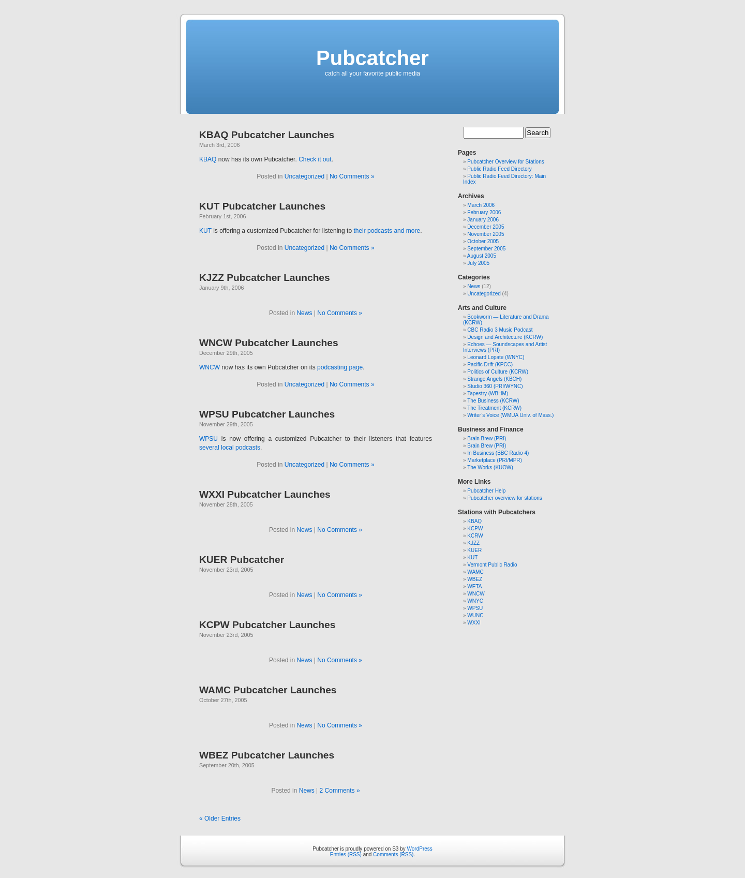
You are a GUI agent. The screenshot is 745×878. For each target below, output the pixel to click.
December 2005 (485, 227)
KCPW (475, 528)
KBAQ (207, 159)
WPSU (208, 438)
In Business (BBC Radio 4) (498, 453)
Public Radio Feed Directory (499, 169)
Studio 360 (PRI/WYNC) (495, 386)
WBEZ (474, 579)
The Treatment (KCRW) (494, 408)
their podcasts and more (386, 230)
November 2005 (485, 234)
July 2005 (478, 263)
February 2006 (484, 212)
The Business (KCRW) (493, 401)
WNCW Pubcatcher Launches (268, 342)
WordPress (420, 849)
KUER (474, 550)
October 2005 (483, 241)
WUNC (475, 615)
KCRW (475, 536)
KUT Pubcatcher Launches (262, 206)
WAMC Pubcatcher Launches (267, 689)
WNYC (475, 601)
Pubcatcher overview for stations (504, 498)
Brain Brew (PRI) (486, 438)
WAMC (475, 572)
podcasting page (340, 367)
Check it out (315, 159)
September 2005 (486, 248)
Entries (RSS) (346, 854)
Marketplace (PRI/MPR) (494, 460)
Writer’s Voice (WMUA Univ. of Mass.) (510, 415)
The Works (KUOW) (490, 467)
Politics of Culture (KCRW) (497, 372)
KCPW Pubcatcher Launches (267, 624)
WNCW (209, 367)
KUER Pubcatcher (241, 559)
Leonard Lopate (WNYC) (495, 357)
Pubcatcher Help (486, 491)
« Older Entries (220, 818)
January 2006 (483, 219)
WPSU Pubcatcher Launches (267, 414)
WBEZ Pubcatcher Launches (266, 755)
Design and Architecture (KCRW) (505, 337)
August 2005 (481, 256)
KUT (205, 230)
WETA (474, 586)
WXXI (474, 623)
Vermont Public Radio (492, 565)
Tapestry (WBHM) (487, 393)
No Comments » (352, 176)
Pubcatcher (372, 58)
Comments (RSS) (393, 854)
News (304, 313)
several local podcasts (229, 447)
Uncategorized (304, 176)
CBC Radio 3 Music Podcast (499, 330)
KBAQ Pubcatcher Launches (266, 134)
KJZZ (473, 543)
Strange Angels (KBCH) (494, 379)
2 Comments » (340, 790)
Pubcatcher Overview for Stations (505, 162)
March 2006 (481, 205)
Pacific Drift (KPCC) (490, 364)
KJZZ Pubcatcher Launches (264, 277)
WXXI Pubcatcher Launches (265, 494)
